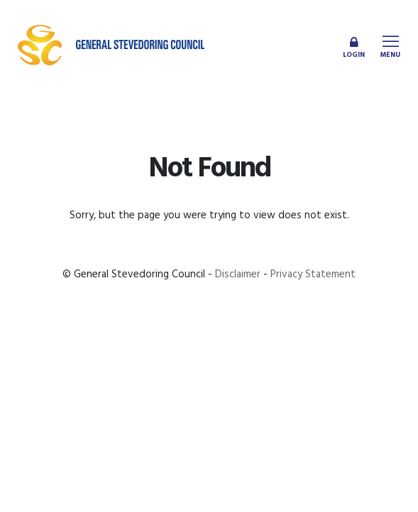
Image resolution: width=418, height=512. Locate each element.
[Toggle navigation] (390, 44)
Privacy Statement (313, 274)
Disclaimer (237, 274)
